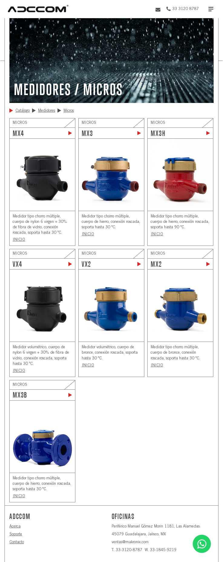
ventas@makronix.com (130, 542)
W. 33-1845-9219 (160, 550)
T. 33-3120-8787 (127, 550)
